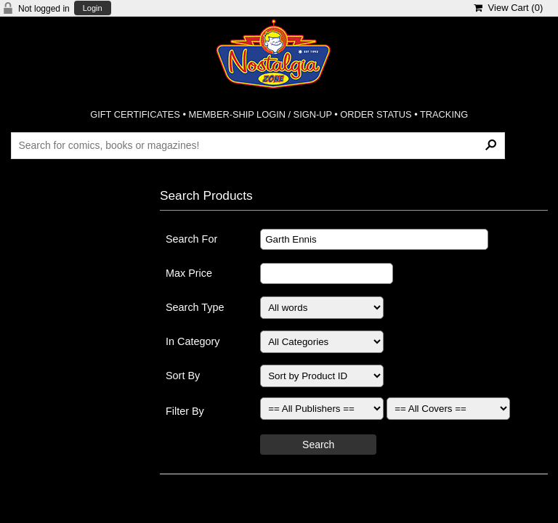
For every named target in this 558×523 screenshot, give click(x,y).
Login (92, 8)
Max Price (189, 273)
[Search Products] (258, 145)
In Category (192, 341)
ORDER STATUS (375, 114)
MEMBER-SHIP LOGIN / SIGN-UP (259, 114)
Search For (191, 239)
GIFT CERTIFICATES (135, 114)
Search (318, 444)
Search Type (195, 307)
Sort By (183, 375)
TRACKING (444, 114)
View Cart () (508, 7)
